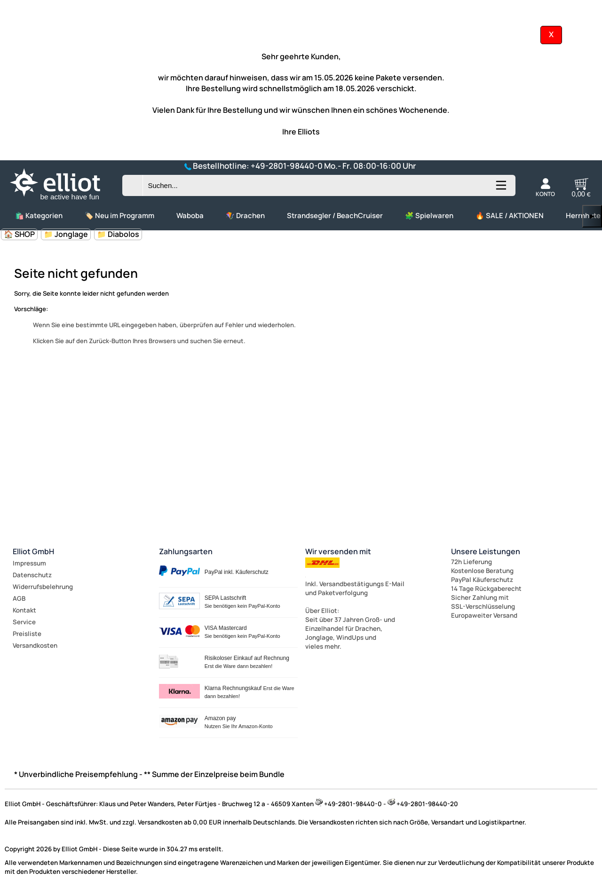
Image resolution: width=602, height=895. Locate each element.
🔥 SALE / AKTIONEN (509, 215)
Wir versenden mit (338, 551)
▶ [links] (592, 216)
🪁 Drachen (245, 215)
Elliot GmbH (33, 551)
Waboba (190, 215)
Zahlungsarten (186, 551)
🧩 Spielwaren (429, 215)
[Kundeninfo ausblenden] (551, 34)
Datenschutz (32, 575)
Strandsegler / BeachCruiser (335, 215)
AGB (19, 598)
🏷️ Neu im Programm (119, 215)
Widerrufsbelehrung (43, 586)
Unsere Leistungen (485, 551)
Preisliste (27, 633)
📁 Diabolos (118, 234)
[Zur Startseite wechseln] (63, 200)
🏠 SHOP (19, 234)
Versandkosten (35, 645)
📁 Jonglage (66, 234)
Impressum (29, 563)
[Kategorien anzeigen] (500, 189)
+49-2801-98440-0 (287, 165)
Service (24, 622)
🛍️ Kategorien (39, 215)
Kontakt (24, 610)
